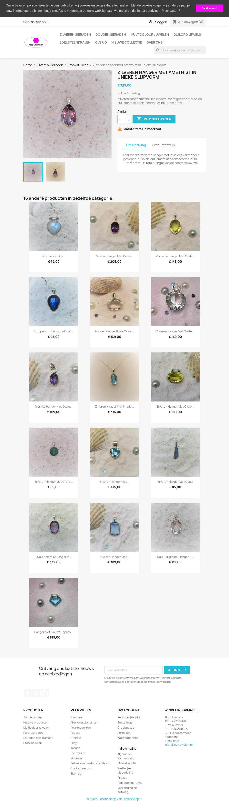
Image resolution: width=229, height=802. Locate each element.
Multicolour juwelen (149, 34)
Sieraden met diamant (38, 738)
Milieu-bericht (126, 763)
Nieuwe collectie (126, 42)
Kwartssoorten (80, 727)
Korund (75, 748)
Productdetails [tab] (163, 145)
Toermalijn (77, 753)
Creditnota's (125, 727)
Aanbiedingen (32, 717)
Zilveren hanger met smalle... (114, 406)
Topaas (75, 732)
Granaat (75, 738)
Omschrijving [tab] (136, 145)
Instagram (45, 693)
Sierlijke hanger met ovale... (53, 406)
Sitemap (75, 773)
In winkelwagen (154, 119)
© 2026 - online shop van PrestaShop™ (114, 799)
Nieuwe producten (35, 722)
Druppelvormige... (54, 256)
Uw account (128, 710)
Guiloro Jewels (187, 34)
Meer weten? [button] (171, 10)
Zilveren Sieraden (75, 34)
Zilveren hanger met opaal (175, 482)
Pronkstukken (32, 743)
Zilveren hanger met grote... (114, 256)
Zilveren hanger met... (114, 482)
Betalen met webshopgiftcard (90, 763)
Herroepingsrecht (129, 783)
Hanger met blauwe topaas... (53, 632)
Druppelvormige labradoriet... (54, 331)
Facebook (28, 693)
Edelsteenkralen (75, 42)
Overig (101, 42)
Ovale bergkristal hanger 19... (175, 557)
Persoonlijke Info (128, 717)
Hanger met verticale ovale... (114, 331)
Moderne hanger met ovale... (175, 256)
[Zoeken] (180, 50)
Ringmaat (76, 758)
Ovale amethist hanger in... (54, 557)
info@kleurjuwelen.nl (178, 744)
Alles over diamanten (84, 722)
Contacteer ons (35, 22)
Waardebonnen (128, 738)
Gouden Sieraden (110, 34)
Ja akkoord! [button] (210, 8)
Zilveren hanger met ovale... (175, 406)
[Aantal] (122, 119)
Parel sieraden (33, 732)
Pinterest (36, 693)
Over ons (154, 42)
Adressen (124, 732)
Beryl (73, 743)
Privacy (122, 777)
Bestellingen (125, 722)
